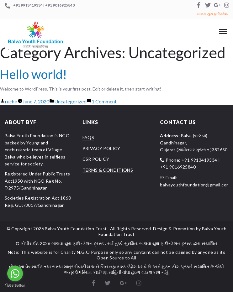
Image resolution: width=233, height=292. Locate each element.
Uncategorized (70, 101)
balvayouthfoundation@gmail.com (195, 184)
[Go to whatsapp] (15, 273)
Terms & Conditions (107, 170)
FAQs (88, 137)
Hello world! (33, 74)
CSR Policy (95, 159)
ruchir (11, 101)
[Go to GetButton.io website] (15, 286)
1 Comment (104, 101)
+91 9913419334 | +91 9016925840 (44, 5)
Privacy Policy (101, 148)
